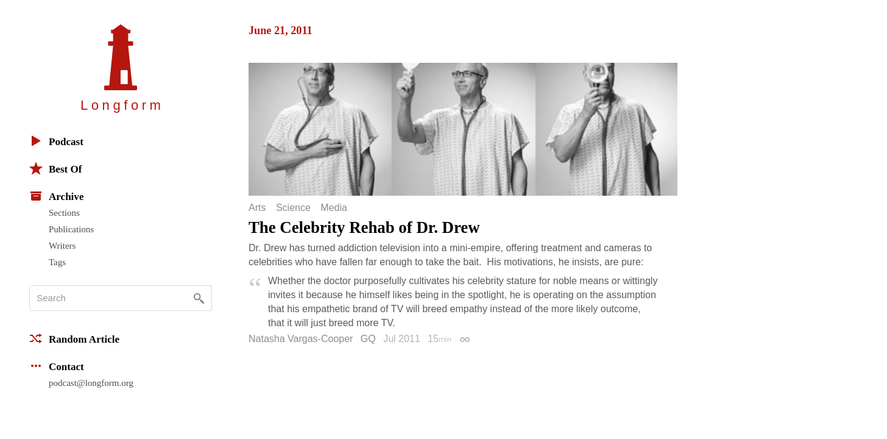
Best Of (55, 168)
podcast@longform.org (91, 383)
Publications (71, 229)
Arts (257, 208)
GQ (368, 339)
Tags (57, 262)
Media (333, 208)
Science (293, 208)
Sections (64, 213)
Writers (62, 246)
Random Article (74, 338)
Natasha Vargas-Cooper (301, 339)
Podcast (56, 141)
